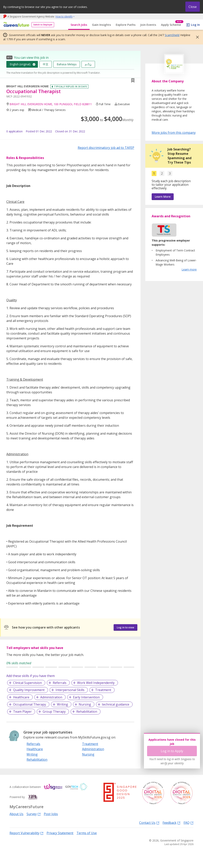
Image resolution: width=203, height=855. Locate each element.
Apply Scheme (172, 24)
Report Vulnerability (26, 833)
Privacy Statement (60, 833)
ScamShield (172, 35)
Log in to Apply (172, 751)
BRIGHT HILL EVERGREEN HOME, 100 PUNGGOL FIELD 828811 (51, 104)
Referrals (59, 683)
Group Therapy (54, 711)
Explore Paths (126, 25)
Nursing (85, 704)
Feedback (171, 822)
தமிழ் (88, 64)
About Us (16, 814)
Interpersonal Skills (70, 690)
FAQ (188, 822)
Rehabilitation (86, 711)
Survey (34, 814)
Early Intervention (86, 697)
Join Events (148, 25)
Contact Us (149, 822)
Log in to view (125, 627)
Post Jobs (51, 814)
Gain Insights (101, 25)
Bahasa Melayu (67, 64)
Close (193, 7)
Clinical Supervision (27, 683)
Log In (195, 25)
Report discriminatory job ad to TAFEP (106, 147)
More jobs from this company (174, 132)
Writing (62, 704)
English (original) (20, 64)
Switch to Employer (42, 24)
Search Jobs (79, 25)
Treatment (103, 690)
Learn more (189, 269)
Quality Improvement (29, 690)
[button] (196, 37)
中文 (45, 64)
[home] (16, 24)
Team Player (22, 711)
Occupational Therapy (29, 704)
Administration (51, 697)
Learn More (162, 196)
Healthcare (21, 697)
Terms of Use (87, 833)
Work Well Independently (96, 683)
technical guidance (115, 704)
